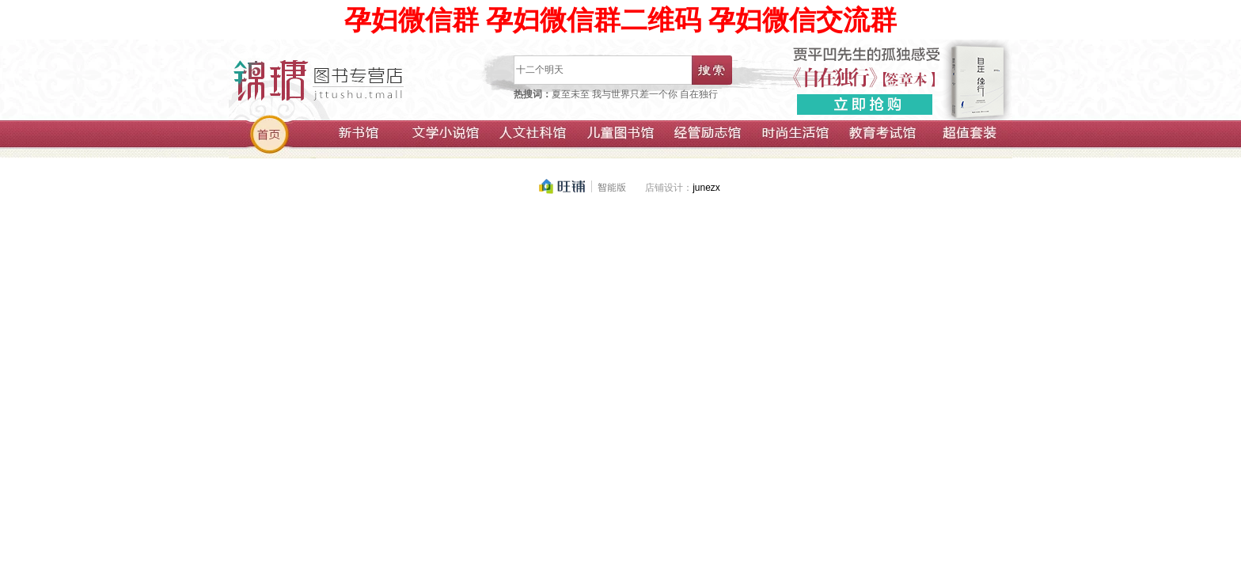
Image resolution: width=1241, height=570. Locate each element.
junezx (706, 187)
